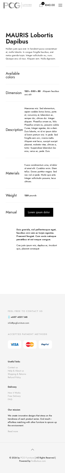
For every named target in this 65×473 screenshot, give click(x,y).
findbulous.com (38, 461)
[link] (32, 263)
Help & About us (16, 370)
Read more (13, 431)
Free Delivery (14, 396)
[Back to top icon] (32, 449)
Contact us (13, 367)
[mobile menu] (60, 5)
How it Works (14, 392)
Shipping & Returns (17, 374)
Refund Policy (14, 377)
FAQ (10, 399)
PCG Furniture (27, 457)
